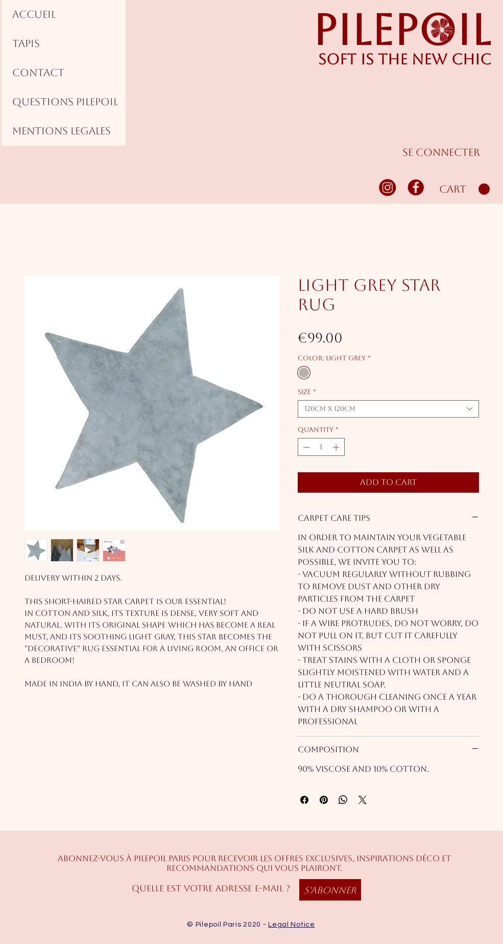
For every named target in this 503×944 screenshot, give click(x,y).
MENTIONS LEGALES (61, 131)
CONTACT (38, 72)
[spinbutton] (321, 447)
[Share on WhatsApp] (343, 800)
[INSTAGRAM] (388, 187)
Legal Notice (291, 924)
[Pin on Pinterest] (324, 800)
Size (307, 392)
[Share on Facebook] (304, 800)
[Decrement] (305, 447)
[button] (464, 189)
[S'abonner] (330, 890)
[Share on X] (362, 800)
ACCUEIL (34, 14)
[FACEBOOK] (416, 187)
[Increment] (337, 447)
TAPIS (26, 43)
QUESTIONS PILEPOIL (65, 102)
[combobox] (388, 409)
